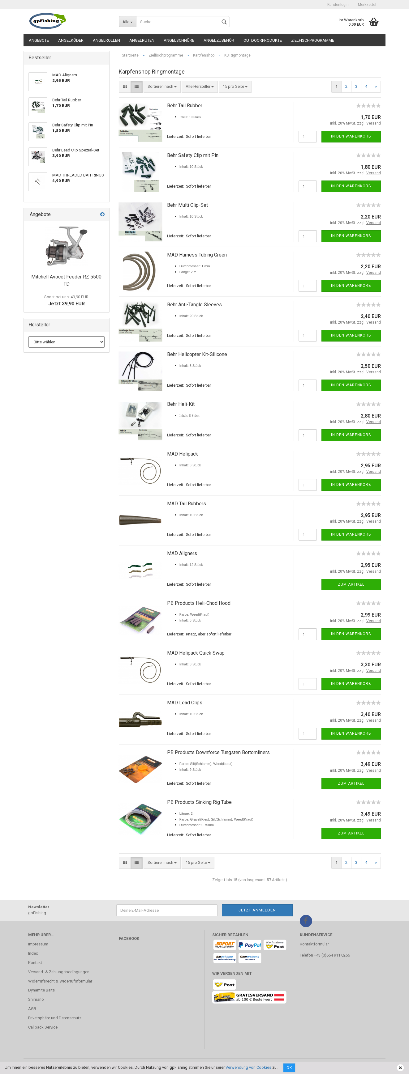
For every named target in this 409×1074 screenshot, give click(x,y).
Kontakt (35, 962)
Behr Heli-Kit (181, 404)
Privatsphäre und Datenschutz (54, 1018)
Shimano (36, 999)
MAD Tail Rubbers (186, 504)
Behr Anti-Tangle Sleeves (194, 305)
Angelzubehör (219, 40)
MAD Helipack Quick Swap (196, 653)
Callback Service (43, 1027)
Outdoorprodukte (262, 40)
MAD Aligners (182, 553)
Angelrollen (106, 40)
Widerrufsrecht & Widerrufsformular (60, 981)
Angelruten (141, 40)
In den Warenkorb (351, 136)
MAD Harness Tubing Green (197, 255)
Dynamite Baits (41, 990)
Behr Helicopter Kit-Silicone (197, 354)
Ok (289, 1068)
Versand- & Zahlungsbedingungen (58, 972)
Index (33, 953)
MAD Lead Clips (184, 703)
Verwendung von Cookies (248, 1067)
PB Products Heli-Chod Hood (198, 603)
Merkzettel (367, 4)
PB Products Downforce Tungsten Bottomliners (218, 752)
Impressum (38, 944)
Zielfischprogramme (312, 40)
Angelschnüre (179, 40)
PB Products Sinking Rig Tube (199, 802)
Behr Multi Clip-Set (187, 205)
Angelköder (71, 40)
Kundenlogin (338, 4)
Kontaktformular (314, 944)
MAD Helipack (182, 454)
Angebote (39, 40)
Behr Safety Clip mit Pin (192, 155)
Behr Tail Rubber (184, 105)
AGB (32, 1008)
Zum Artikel (351, 584)
